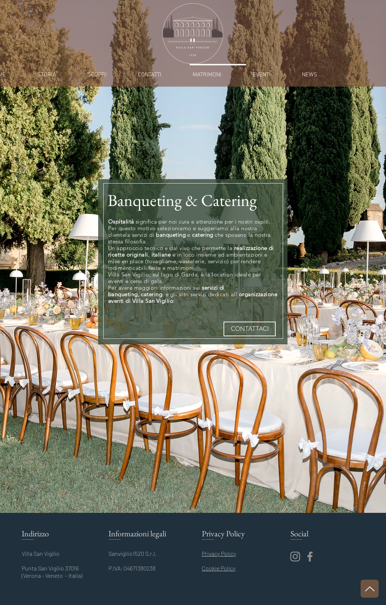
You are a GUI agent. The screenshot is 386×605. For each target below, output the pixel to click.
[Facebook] (310, 556)
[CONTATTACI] (250, 329)
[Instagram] (295, 556)
